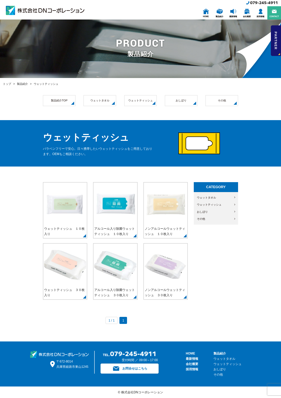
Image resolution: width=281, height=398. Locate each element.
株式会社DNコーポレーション (45, 10)
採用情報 (192, 369)
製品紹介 (22, 83)
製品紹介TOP (62, 102)
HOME (190, 353)
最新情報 (192, 358)
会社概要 (192, 364)
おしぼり (186, 102)
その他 (227, 102)
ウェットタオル (102, 102)
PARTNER (277, 43)
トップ (7, 83)
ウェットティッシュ (141, 102)
